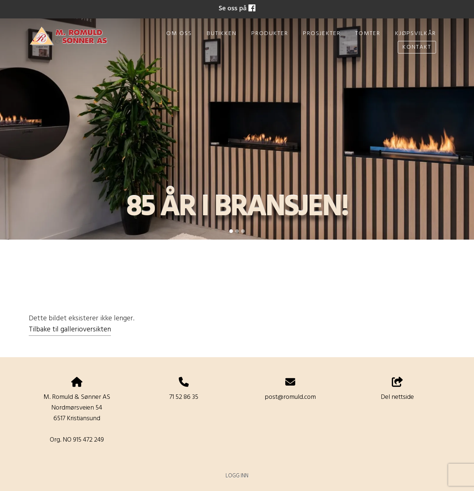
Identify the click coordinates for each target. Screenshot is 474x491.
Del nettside (397, 390)
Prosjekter (322, 33)
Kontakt (416, 47)
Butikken (222, 33)
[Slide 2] (237, 231)
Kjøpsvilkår (415, 33)
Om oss (179, 33)
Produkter (269, 33)
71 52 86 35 (183, 397)
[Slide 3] (243, 231)
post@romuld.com (290, 397)
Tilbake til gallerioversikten (70, 329)
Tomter (367, 33)
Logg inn (237, 476)
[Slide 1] (231, 231)
